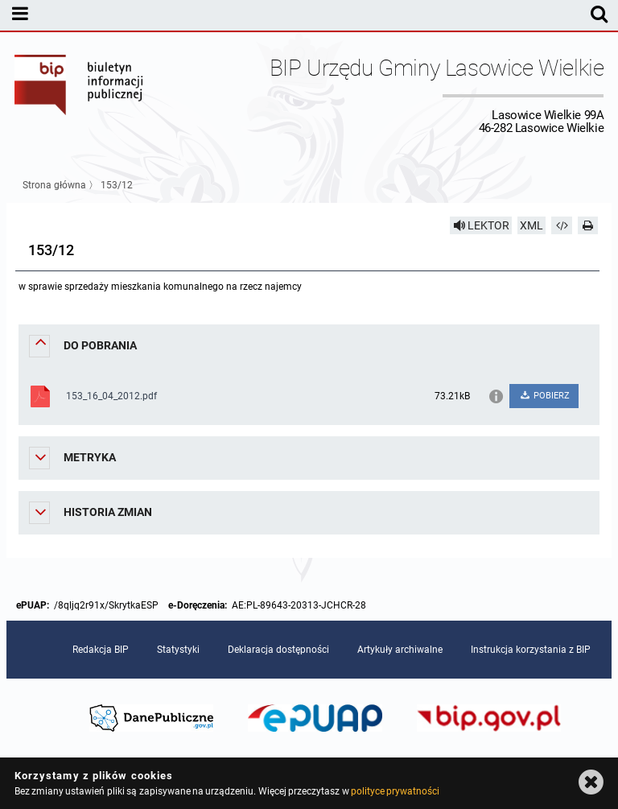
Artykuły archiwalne (400, 649)
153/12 (117, 185)
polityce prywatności (395, 791)
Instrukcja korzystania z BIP (531, 649)
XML (531, 225)
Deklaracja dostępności (278, 649)
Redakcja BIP (100, 649)
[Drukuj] (588, 225)
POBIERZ (544, 395)
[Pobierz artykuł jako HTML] (561, 225)
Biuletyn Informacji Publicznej (79, 95)
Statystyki (178, 649)
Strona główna (54, 185)
